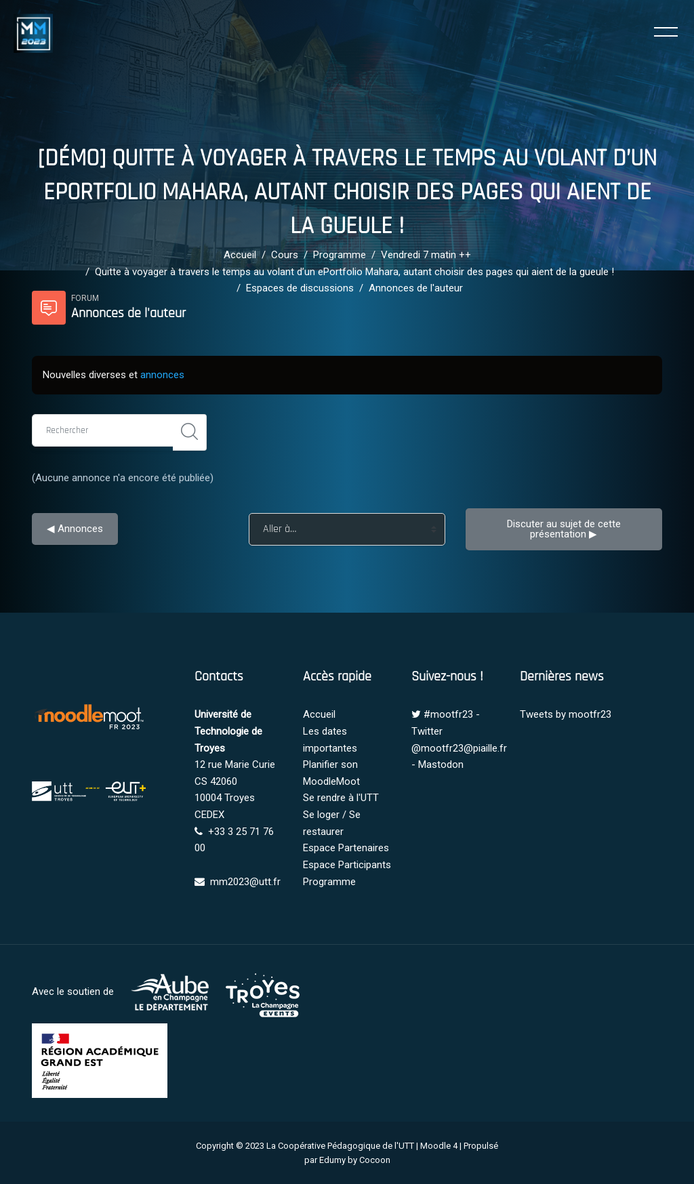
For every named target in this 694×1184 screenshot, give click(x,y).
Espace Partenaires (346, 848)
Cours (284, 255)
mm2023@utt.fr (245, 882)
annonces (162, 375)
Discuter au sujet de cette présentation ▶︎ (565, 529)
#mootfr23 (448, 714)
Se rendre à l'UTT (341, 798)
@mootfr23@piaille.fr (459, 748)
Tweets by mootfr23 (565, 714)
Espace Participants (347, 865)
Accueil (240, 255)
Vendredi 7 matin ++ (426, 255)
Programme (339, 255)
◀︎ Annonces (75, 529)
